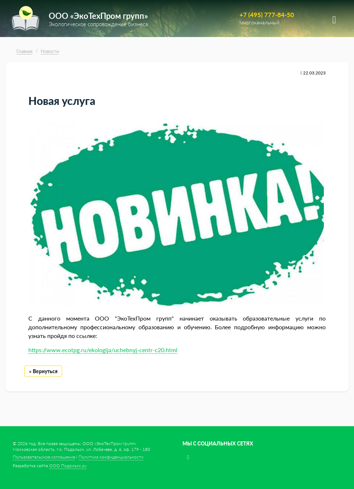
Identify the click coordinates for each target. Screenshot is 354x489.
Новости (50, 51)
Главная (24, 51)
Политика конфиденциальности (111, 457)
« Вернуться (43, 371)
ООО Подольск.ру (68, 465)
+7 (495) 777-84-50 (267, 15)
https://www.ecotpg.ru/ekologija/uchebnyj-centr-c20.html (102, 349)
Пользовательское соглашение (44, 457)
